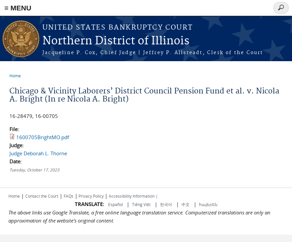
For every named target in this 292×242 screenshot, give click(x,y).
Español (116, 204)
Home (15, 75)
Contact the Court (41, 196)
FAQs (68, 196)
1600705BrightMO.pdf (42, 137)
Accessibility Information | (133, 196)
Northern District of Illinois (115, 41)
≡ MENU (17, 8)
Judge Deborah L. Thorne (38, 153)
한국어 (166, 204)
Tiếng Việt (141, 204)
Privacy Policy (91, 196)
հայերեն (208, 204)
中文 (186, 204)
